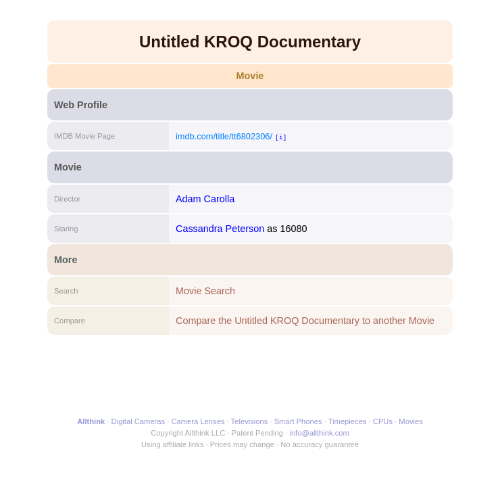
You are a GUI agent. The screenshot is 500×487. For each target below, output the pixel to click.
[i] (280, 137)
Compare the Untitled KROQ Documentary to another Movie (305, 320)
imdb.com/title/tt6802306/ (224, 136)
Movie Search (205, 290)
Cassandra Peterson (220, 228)
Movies (410, 421)
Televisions (249, 421)
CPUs (383, 421)
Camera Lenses (198, 421)
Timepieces (347, 421)
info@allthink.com (319, 433)
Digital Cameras (138, 421)
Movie (250, 75)
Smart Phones (298, 421)
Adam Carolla (205, 198)
